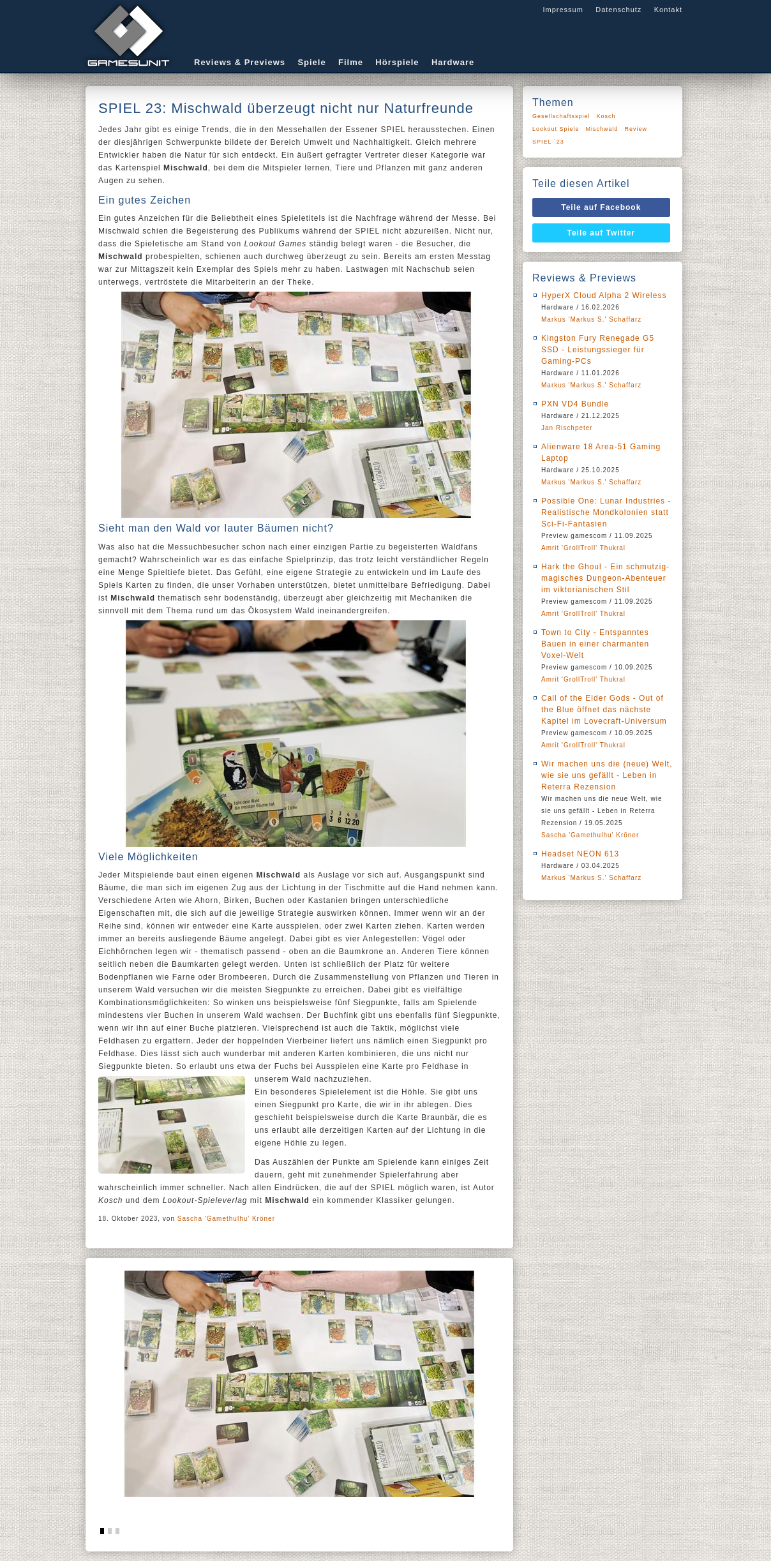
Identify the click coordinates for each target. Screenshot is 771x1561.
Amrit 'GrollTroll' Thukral (583, 547)
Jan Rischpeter (567, 427)
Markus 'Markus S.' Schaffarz (591, 319)
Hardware (452, 62)
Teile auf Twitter (601, 232)
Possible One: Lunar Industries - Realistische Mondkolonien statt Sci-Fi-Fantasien (606, 512)
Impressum (563, 9)
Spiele (311, 62)
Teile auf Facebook (601, 207)
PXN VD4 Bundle (575, 404)
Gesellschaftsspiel (561, 116)
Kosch (606, 116)
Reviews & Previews (239, 62)
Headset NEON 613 (580, 853)
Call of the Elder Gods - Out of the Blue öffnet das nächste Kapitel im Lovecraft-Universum (604, 710)
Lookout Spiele (556, 129)
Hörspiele (397, 62)
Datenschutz (618, 9)
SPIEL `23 (548, 141)
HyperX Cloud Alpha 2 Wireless (603, 295)
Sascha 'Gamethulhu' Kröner (226, 1218)
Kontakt (668, 9)
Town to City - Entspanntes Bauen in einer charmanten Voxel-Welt (595, 644)
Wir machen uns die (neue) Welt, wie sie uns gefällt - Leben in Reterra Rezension (607, 775)
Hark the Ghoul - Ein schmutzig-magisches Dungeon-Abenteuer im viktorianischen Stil (605, 578)
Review (636, 129)
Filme (350, 62)
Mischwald (602, 129)
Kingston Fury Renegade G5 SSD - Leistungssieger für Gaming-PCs (597, 350)
